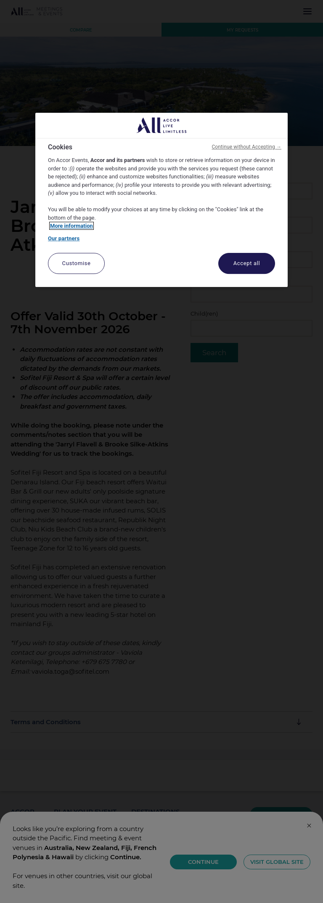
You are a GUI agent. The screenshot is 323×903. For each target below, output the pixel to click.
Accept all (246, 263)
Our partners (63, 238)
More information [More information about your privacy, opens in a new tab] (71, 226)
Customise (76, 263)
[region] (161, 200)
